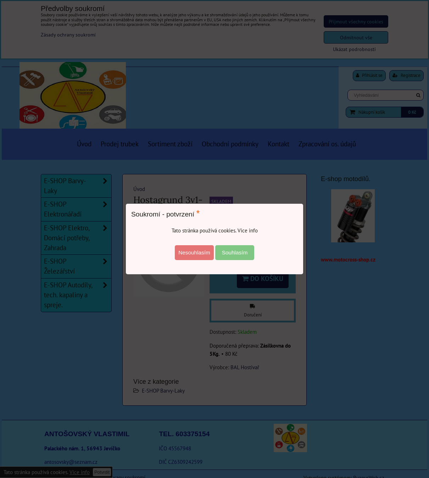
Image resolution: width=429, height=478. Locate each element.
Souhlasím (235, 252)
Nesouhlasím (194, 252)
